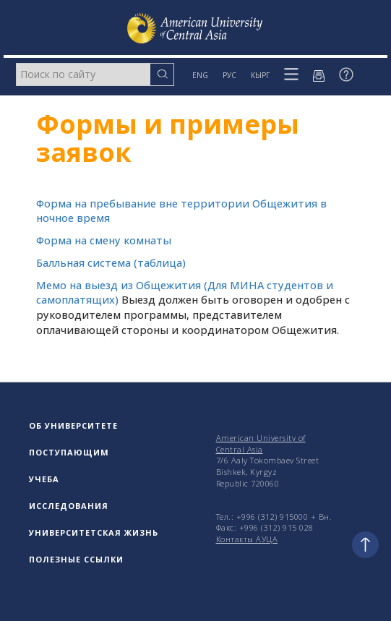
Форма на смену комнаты (103, 240)
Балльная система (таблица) (111, 263)
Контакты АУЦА (247, 539)
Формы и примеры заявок (167, 138)
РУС (229, 75)
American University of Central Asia (261, 443)
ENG (200, 75)
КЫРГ (260, 75)
